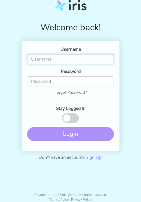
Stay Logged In (70, 108)
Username (70, 49)
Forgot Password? (71, 92)
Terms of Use (59, 199)
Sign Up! (94, 157)
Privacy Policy (81, 199)
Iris (70, 8)
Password (71, 71)
